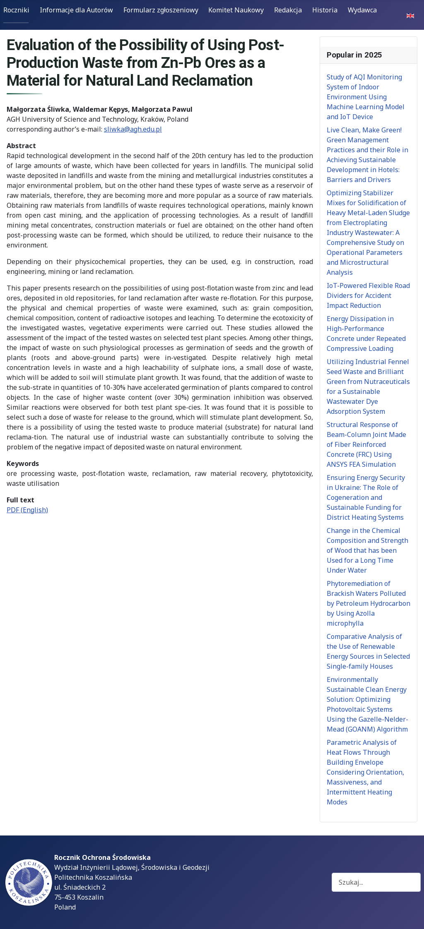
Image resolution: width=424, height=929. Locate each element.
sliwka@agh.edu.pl (133, 129)
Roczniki (16, 9)
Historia (324, 9)
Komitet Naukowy (236, 9)
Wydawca (362, 9)
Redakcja (288, 9)
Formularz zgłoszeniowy (160, 9)
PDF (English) (27, 509)
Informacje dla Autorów (76, 9)
